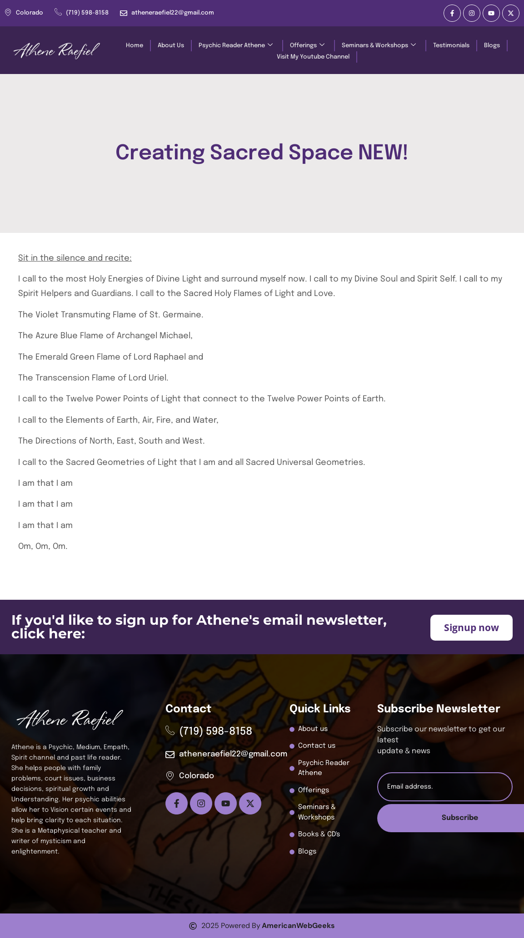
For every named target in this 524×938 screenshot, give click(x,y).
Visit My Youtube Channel (313, 57)
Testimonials (451, 46)
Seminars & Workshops (379, 45)
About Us (171, 46)
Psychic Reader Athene (236, 45)
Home (134, 46)
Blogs (492, 46)
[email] (445, 786)
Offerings (307, 45)
